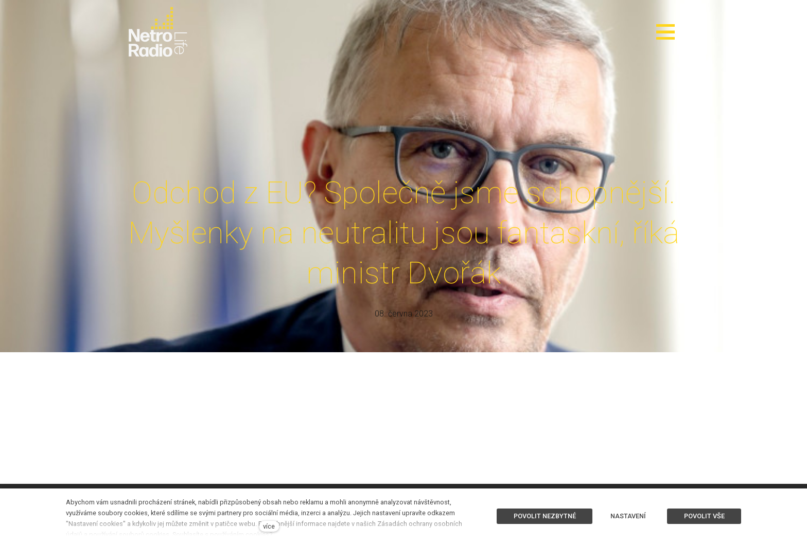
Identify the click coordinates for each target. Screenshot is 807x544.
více (269, 526)
